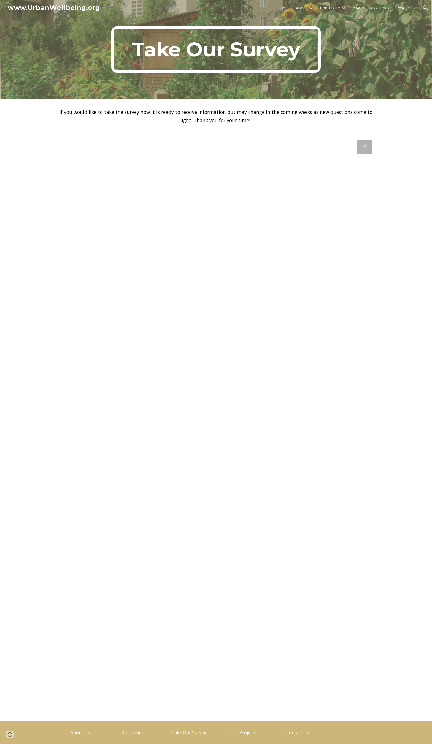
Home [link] (283, 7)
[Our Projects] (243, 732)
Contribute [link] (330, 7)
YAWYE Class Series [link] (371, 7)
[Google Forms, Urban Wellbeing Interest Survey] (216, 427)
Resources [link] (405, 7)
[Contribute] (134, 732)
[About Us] (80, 732)
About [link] (301, 7)
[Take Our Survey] (189, 732)
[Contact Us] (297, 732)
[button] (425, 7)
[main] (216, 49)
